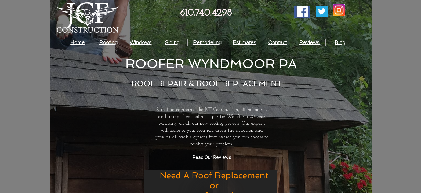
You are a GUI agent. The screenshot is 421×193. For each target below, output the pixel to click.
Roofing (108, 42)
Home (77, 42)
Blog (340, 42)
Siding (172, 42)
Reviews (309, 42)
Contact (277, 42)
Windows (140, 42)
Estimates (244, 42)
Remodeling (207, 42)
